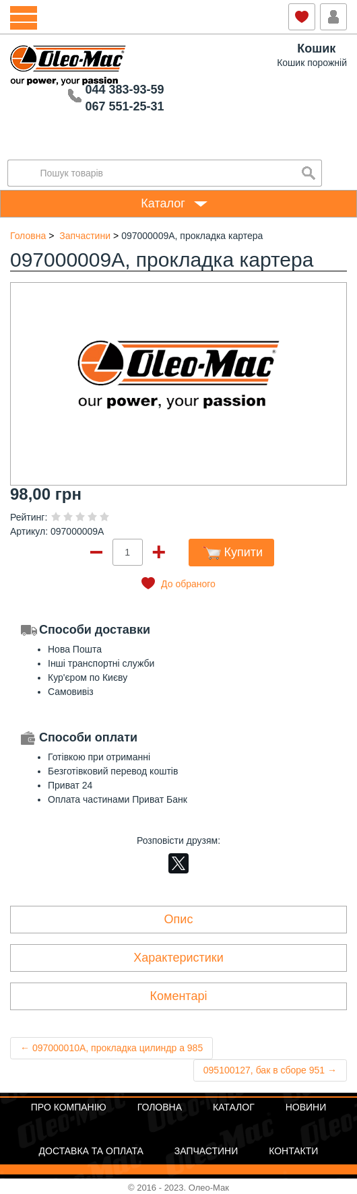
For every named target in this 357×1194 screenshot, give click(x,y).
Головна (159, 1107)
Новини (306, 1107)
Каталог (163, 203)
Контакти (293, 1151)
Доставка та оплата (91, 1151)
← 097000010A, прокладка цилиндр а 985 (111, 1047)
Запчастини (206, 1151)
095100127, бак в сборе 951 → (270, 1070)
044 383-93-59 (124, 89)
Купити (243, 552)
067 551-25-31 (124, 106)
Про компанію (68, 1107)
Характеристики (178, 957)
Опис (178, 919)
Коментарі (178, 996)
